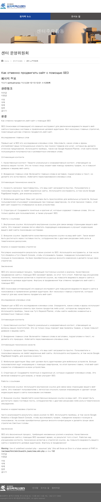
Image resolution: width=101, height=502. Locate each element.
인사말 (35, 487)
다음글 (4, 95)
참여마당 (56, 487)
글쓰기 (4, 110)
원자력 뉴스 (25, 16)
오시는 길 (75, 16)
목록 (3, 105)
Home (5, 61)
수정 (3, 99)
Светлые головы (20, 423)
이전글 (4, 92)
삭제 (3, 102)
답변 (3, 108)
